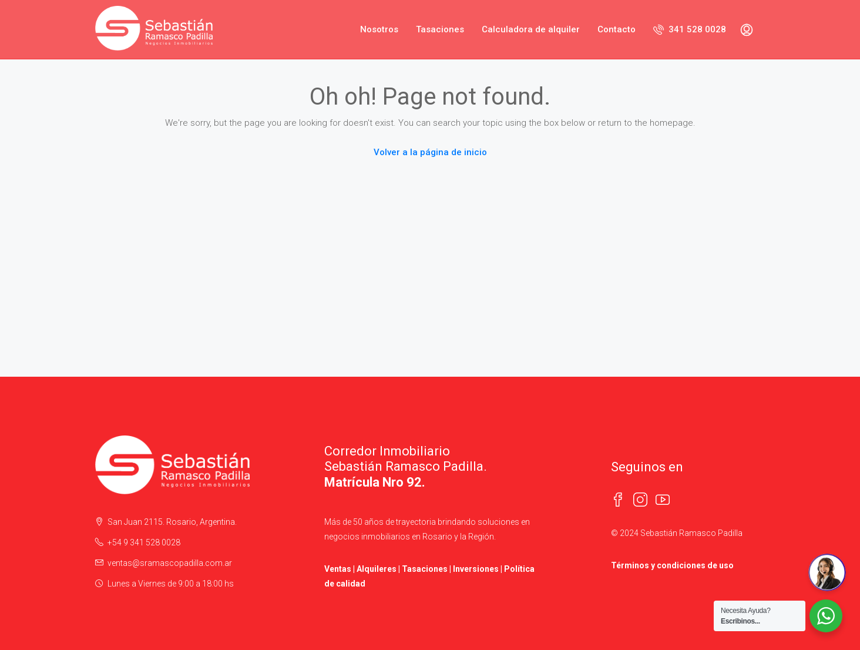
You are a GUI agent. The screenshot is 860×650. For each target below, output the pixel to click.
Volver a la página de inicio (430, 152)
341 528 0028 (689, 29)
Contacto (616, 29)
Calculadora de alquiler (531, 29)
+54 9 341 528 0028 (144, 542)
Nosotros (379, 29)
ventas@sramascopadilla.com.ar (170, 563)
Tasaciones (440, 29)
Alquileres (377, 569)
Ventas (337, 569)
